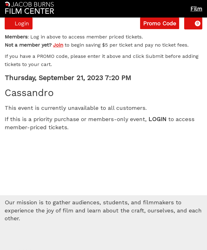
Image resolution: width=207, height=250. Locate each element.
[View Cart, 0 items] (193, 23)
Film (196, 8)
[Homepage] (29, 8)
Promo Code (159, 23)
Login (18, 23)
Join (58, 45)
